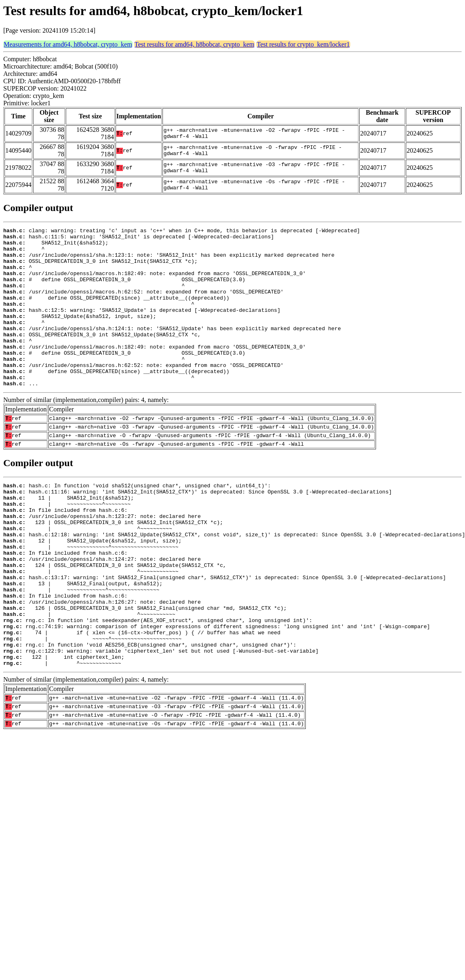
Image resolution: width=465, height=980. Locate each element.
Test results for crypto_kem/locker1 (303, 44)
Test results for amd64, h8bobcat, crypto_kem (194, 44)
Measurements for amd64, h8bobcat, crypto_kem (68, 44)
